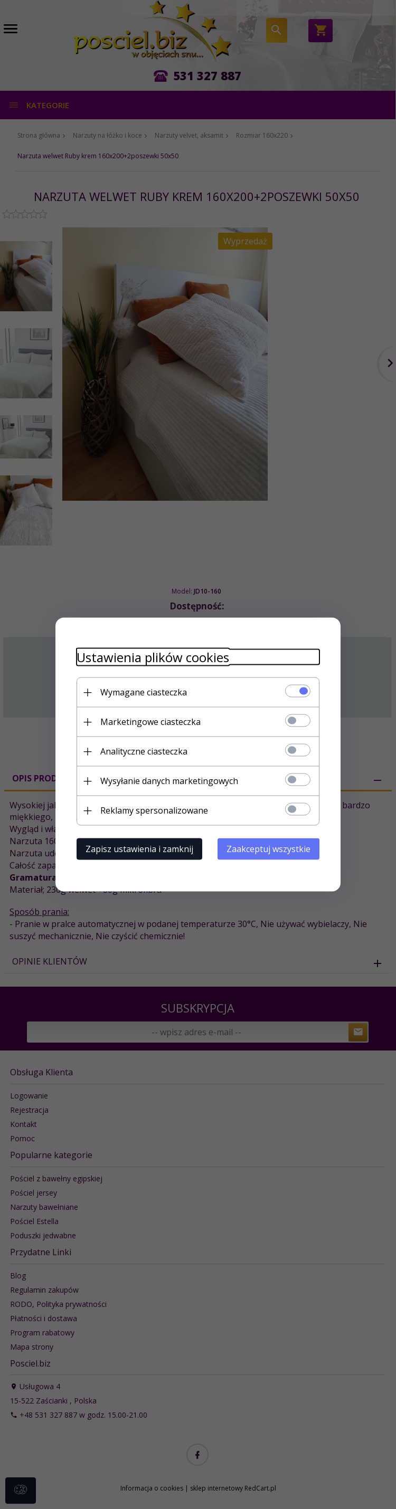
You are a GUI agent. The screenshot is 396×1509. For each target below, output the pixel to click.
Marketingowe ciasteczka (150, 722)
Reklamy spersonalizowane (154, 810)
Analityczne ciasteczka (143, 751)
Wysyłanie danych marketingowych (169, 781)
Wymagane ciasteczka (143, 692)
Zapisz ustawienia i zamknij (139, 849)
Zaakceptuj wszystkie (268, 849)
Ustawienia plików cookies (153, 657)
